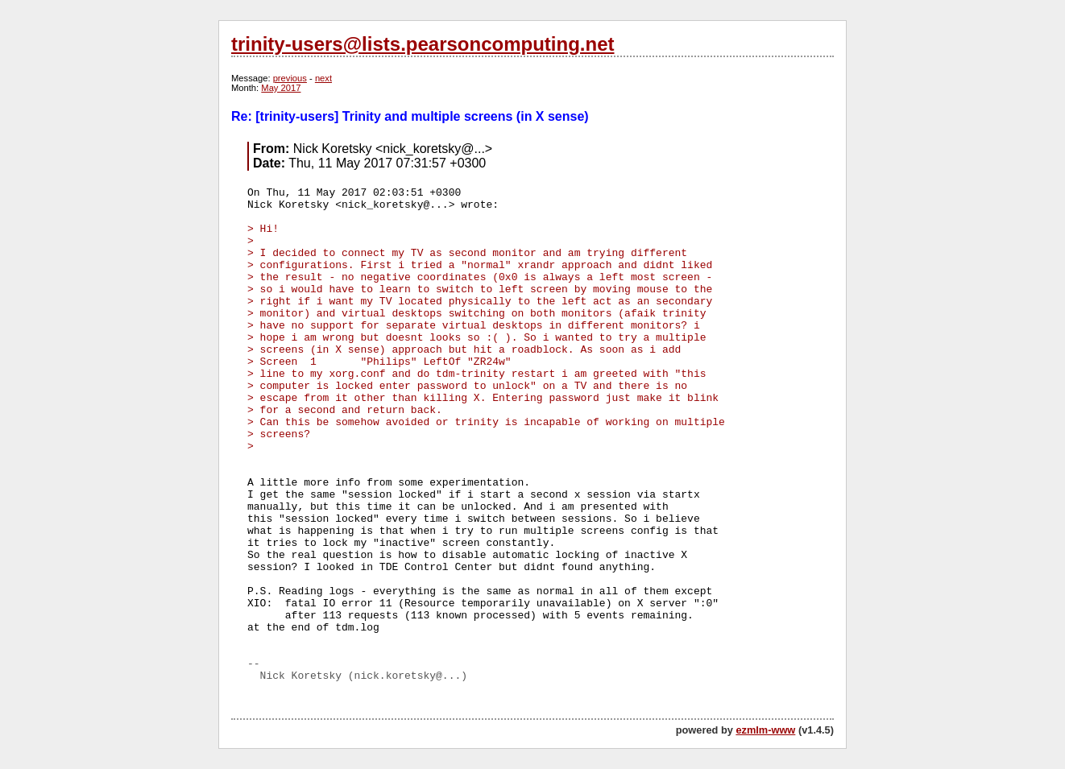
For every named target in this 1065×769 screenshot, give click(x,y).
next (323, 78)
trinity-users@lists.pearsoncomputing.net (422, 44)
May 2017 (280, 88)
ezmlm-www (765, 730)
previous (290, 78)
